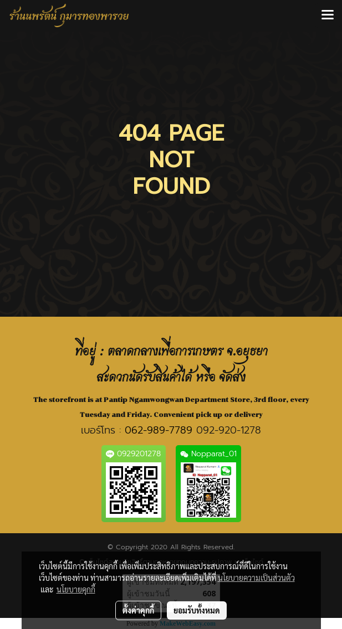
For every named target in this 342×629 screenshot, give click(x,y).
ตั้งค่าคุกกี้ (138, 610)
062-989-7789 (158, 430)
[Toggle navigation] (327, 15)
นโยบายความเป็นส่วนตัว (256, 577)
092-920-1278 (228, 430)
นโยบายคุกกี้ (76, 589)
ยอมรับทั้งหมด (196, 610)
